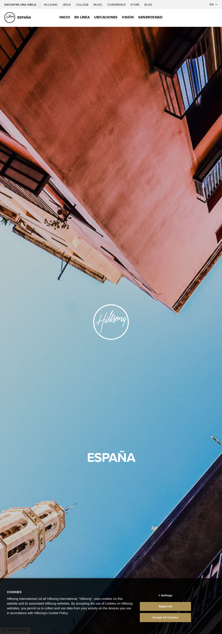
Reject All (165, 606)
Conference (116, 4)
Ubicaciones (106, 17)
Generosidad (150, 17)
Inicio (64, 17)
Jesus (67, 4)
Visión (128, 17)
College (82, 4)
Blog (148, 4)
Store (135, 4)
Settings (166, 595)
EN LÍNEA (82, 17)
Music (98, 4)
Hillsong (51, 4)
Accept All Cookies (165, 617)
